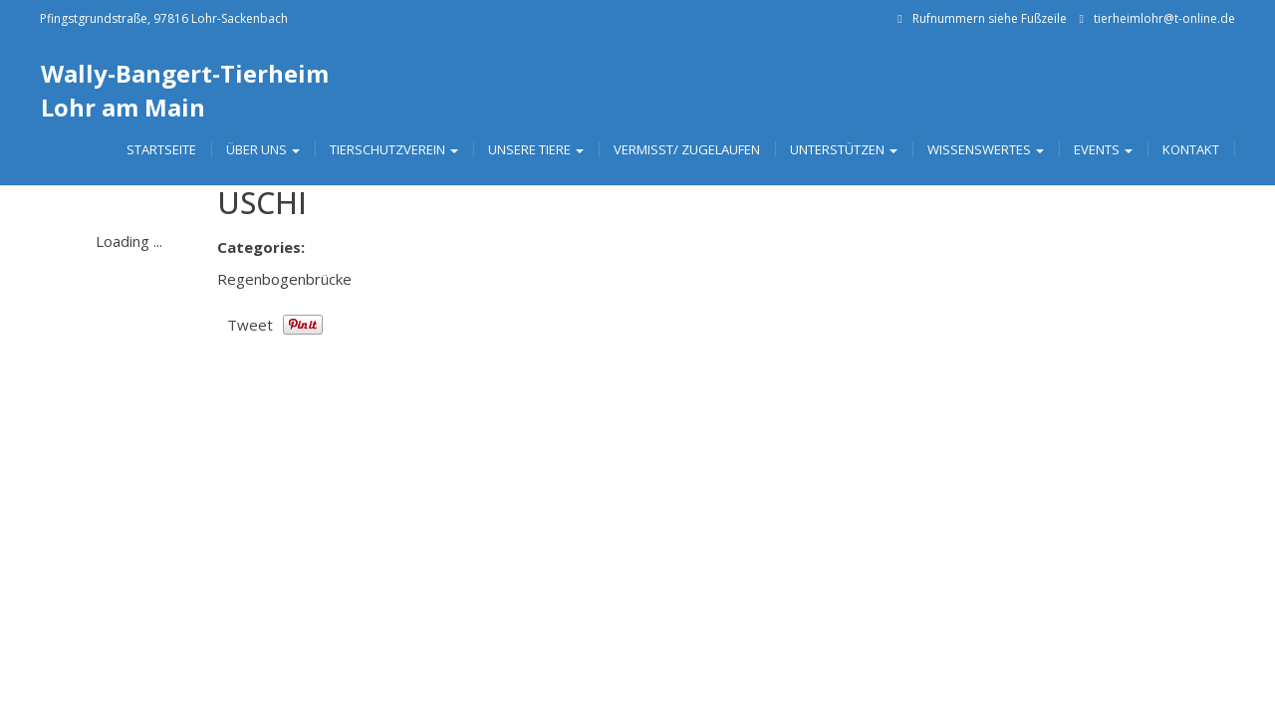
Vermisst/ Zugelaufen (687, 149)
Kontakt (1190, 149)
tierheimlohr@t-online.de (1164, 18)
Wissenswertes (985, 149)
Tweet (250, 325)
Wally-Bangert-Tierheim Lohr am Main (185, 90)
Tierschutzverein (394, 149)
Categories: (261, 247)
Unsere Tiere (536, 149)
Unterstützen (843, 149)
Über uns (263, 149)
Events (1103, 149)
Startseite (161, 149)
